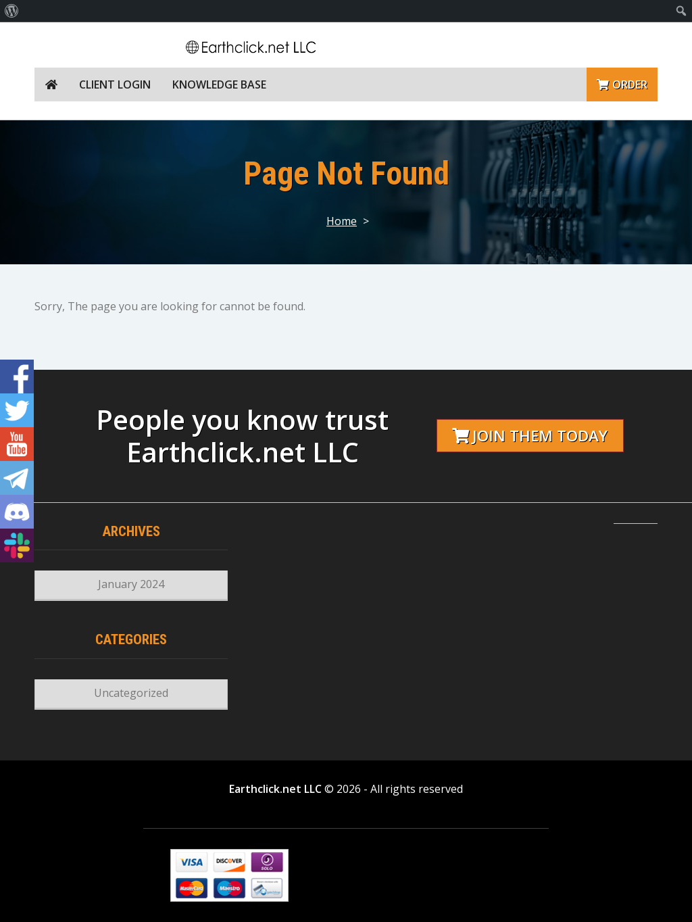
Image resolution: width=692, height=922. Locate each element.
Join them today (530, 435)
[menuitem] (12, 11)
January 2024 (131, 584)
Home (341, 221)
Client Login (115, 84)
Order (622, 84)
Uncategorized (131, 692)
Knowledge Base (219, 84)
